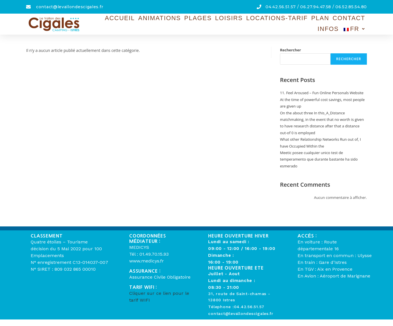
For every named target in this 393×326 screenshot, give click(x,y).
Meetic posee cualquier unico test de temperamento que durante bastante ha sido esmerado (319, 159)
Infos (331, 22)
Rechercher (290, 49)
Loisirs (206, 22)
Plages (181, 22)
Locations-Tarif (246, 22)
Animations (148, 22)
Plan (282, 22)
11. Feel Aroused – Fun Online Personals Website (321, 92)
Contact (306, 22)
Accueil (115, 22)
